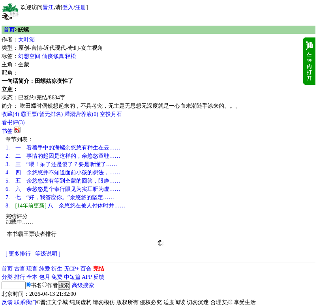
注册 (80, 7)
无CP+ (71, 269)
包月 (44, 277)
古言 (19, 269)
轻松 (70, 56)
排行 (19, 277)
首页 (9, 30)
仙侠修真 (53, 56)
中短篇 (72, 277)
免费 (56, 277)
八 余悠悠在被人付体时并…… (65, 206)
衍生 (56, 269)
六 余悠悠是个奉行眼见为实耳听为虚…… (63, 189)
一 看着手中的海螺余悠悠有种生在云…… (63, 148)
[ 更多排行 (18, 254)
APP (87, 277)
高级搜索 (83, 285)
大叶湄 (26, 40)
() (10, 114)
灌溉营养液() (81, 114)
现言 (32, 269)
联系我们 (25, 302)
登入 (67, 7)
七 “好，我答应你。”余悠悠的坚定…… (60, 197)
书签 (7, 131)
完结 (98, 269)
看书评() (13, 122)
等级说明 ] (47, 254)
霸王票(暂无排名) (42, 114)
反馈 (98, 277)
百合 (86, 269)
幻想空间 (29, 56)
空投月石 (111, 114)
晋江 (48, 7)
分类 (7, 277)
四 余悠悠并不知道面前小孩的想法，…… (63, 172)
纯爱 (44, 269)
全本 (32, 277)
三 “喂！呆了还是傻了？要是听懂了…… (61, 164)
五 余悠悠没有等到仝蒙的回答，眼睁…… (63, 181)
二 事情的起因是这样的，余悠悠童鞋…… (63, 156)
